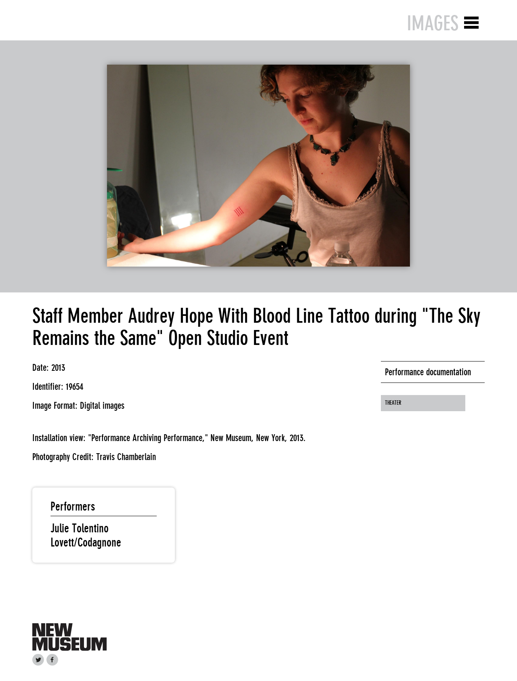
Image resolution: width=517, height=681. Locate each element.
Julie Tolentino (79, 528)
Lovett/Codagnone (85, 542)
